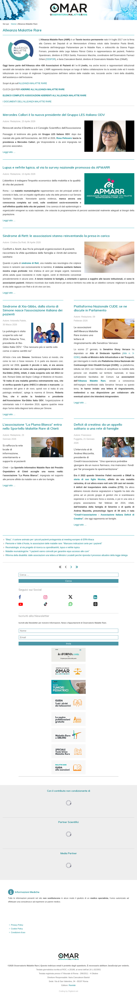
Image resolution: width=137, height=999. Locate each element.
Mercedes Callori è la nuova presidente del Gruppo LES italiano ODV (54, 115)
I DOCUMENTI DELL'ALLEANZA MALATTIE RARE (27, 101)
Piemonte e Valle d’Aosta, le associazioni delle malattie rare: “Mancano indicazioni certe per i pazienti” (54, 543)
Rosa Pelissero (64, 138)
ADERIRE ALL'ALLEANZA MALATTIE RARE (42, 89)
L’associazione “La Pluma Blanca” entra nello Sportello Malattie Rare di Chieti (32, 426)
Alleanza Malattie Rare (92, 381)
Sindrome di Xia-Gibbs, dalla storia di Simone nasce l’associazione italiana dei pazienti (32, 310)
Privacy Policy (17, 925)
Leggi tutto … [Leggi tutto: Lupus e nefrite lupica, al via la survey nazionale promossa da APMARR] (9, 220)
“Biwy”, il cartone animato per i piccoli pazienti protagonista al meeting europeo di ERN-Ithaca (50, 539)
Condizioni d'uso (18, 932)
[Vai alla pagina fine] (77, 567)
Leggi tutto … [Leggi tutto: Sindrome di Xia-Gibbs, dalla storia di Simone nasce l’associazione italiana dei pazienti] (9, 414)
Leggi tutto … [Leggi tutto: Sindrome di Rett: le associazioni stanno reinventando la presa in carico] (9, 293)
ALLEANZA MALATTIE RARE (33, 83)
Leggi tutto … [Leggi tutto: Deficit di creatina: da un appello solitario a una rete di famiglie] (80, 525)
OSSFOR (50, 59)
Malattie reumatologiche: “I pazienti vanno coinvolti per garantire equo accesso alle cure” (47, 551)
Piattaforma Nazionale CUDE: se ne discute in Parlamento (100, 308)
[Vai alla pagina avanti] (71, 567)
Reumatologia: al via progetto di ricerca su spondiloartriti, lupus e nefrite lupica (43, 547)
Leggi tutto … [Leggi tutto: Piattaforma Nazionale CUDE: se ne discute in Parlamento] (80, 402)
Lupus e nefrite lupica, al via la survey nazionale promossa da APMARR (56, 167)
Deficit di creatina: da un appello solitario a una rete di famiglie (98, 426)
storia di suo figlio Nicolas (89, 479)
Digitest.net (73, 991)
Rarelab (72, 985)
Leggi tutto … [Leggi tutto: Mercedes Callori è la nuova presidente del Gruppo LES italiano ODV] (9, 152)
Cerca (68, 581)
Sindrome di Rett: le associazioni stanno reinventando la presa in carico (56, 236)
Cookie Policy (17, 929)
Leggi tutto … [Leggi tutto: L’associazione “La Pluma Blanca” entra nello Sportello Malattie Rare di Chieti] (9, 485)
